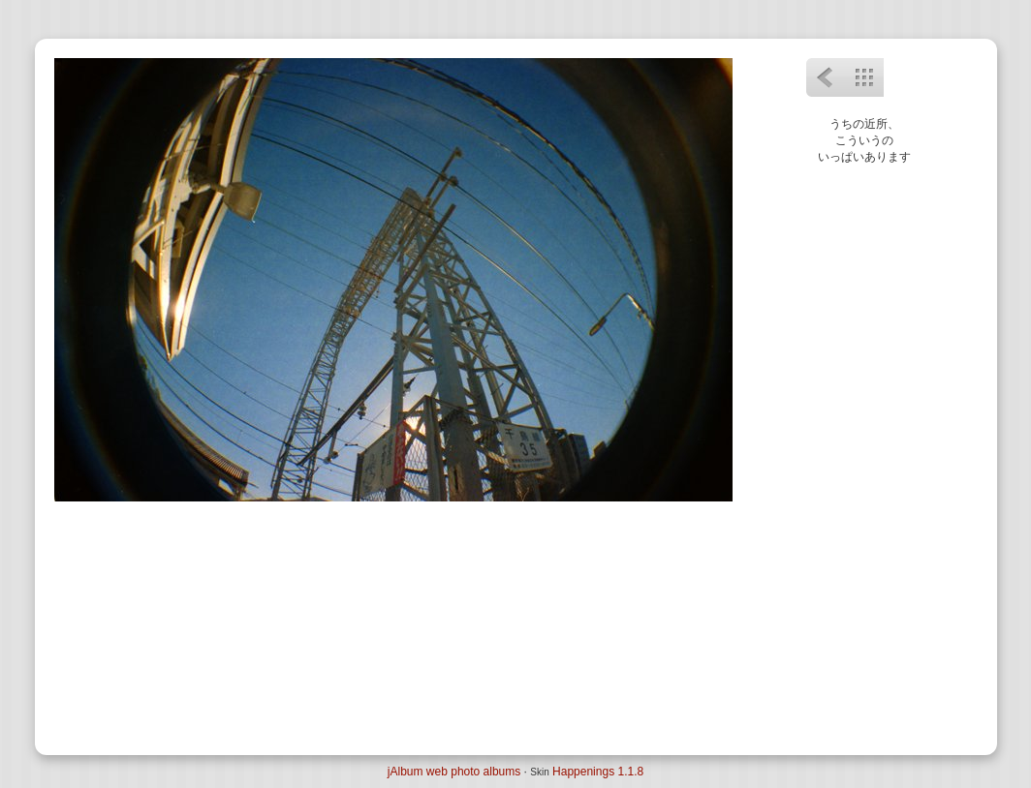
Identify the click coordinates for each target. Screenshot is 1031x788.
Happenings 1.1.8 (597, 771)
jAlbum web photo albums (454, 771)
